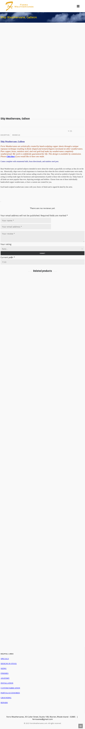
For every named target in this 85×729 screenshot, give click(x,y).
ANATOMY (5, 678)
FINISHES (4, 673)
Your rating (6, 244)
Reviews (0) (16, 135)
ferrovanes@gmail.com (42, 719)
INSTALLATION (7, 683)
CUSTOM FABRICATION (10, 688)
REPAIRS (4, 703)
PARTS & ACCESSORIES (10, 693)
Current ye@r (8, 257)
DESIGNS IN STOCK (9, 664)
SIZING (3, 668)
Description (5, 135)
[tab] (6, 135)
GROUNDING (6, 698)
